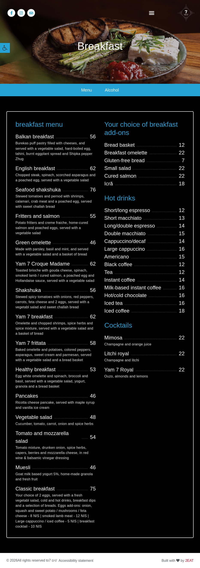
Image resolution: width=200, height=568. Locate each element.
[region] (56, 534)
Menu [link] (86, 90)
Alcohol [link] (112, 90)
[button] (151, 13)
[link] (5, 48)
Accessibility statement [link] (76, 560)
